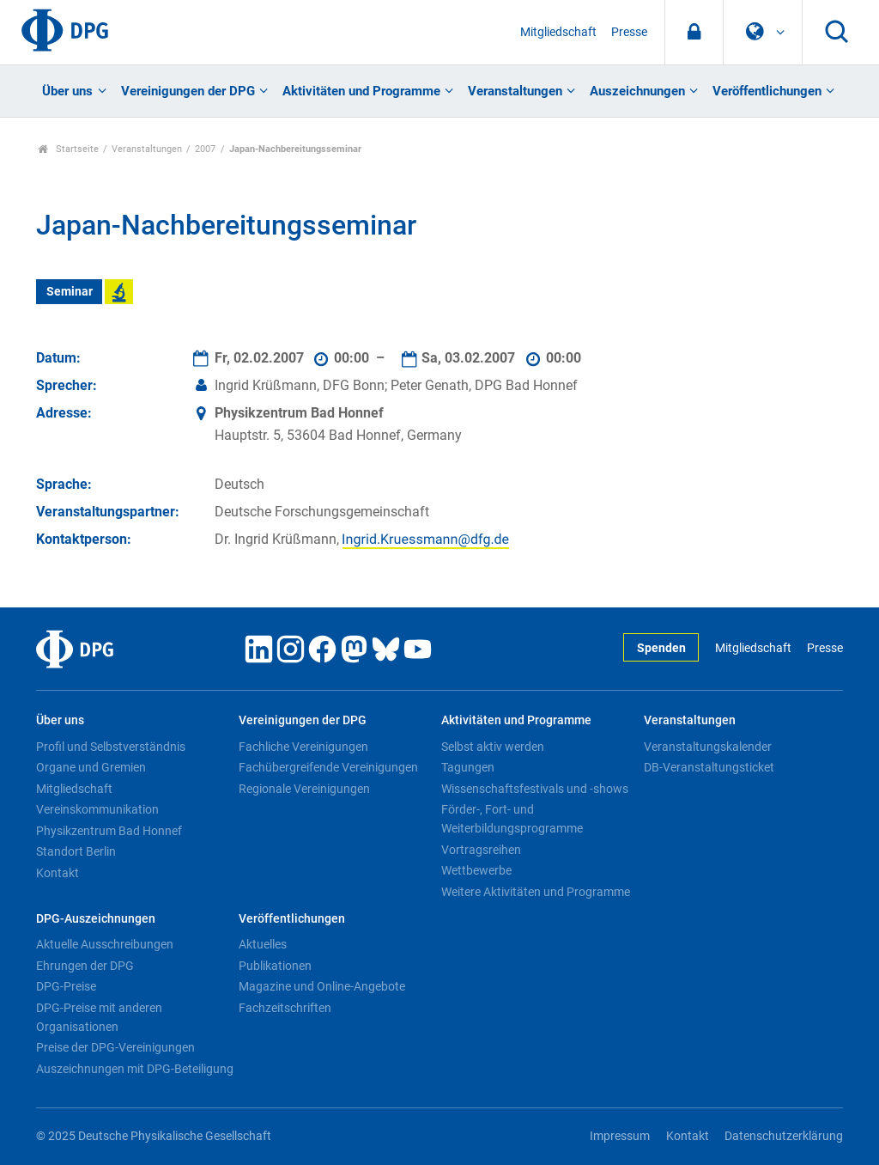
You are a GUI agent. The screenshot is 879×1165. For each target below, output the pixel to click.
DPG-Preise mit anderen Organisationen (99, 1017)
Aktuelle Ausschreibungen (104, 944)
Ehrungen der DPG (85, 966)
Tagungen (467, 767)
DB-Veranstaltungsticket (709, 767)
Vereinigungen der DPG (188, 91)
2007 (205, 149)
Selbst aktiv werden (492, 746)
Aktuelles (263, 944)
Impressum (620, 1136)
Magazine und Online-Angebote (322, 986)
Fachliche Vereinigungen (303, 746)
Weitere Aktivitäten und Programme (535, 892)
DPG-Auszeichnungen (95, 919)
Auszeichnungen (637, 91)
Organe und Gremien (91, 767)
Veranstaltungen (515, 91)
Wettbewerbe (476, 870)
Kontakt (57, 873)
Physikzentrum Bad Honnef (109, 831)
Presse (629, 32)
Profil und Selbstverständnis (110, 746)
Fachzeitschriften (285, 1008)
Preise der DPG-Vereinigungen (115, 1047)
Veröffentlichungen (766, 91)
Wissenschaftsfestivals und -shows (534, 789)
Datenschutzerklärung (783, 1136)
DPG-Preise (66, 986)
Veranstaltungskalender (708, 746)
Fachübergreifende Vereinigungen (328, 767)
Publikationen (275, 966)
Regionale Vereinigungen (304, 789)
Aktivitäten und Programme (361, 91)
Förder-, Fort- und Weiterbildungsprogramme (512, 818)
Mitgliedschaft (558, 32)
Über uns (67, 91)
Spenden (661, 648)
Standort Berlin (76, 851)
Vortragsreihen (481, 850)
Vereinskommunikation (97, 809)
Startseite (68, 149)
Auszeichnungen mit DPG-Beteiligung (134, 1069)
